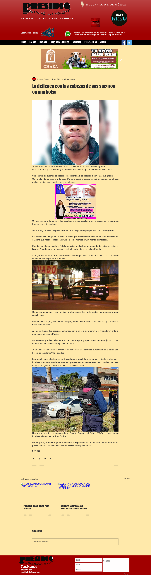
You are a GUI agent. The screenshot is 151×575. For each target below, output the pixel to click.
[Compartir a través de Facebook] (33, 458)
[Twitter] (129, 42)
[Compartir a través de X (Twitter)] (39, 458)
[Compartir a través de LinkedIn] (45, 458)
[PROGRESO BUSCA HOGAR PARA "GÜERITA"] (38, 492)
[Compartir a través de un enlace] (50, 458)
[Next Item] (121, 59)
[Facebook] (124, 42)
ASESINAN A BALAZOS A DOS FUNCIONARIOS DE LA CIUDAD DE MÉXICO (74, 507)
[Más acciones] (117, 79)
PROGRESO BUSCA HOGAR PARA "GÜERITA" (36, 507)
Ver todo (127, 478)
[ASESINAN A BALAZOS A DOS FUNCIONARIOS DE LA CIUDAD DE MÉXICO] (75, 492)
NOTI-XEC (36, 451)
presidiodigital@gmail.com (30, 572)
